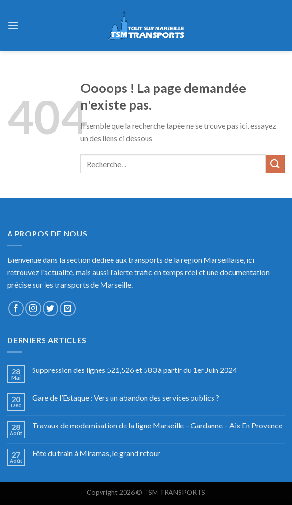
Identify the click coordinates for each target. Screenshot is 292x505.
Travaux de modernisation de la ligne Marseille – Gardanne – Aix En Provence (157, 425)
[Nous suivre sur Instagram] (33, 308)
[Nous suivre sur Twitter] (50, 308)
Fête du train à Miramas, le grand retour (96, 453)
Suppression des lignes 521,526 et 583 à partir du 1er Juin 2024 (134, 369)
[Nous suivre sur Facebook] (16, 308)
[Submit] (275, 164)
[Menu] (13, 25)
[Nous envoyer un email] (68, 308)
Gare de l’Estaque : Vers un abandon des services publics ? (125, 397)
